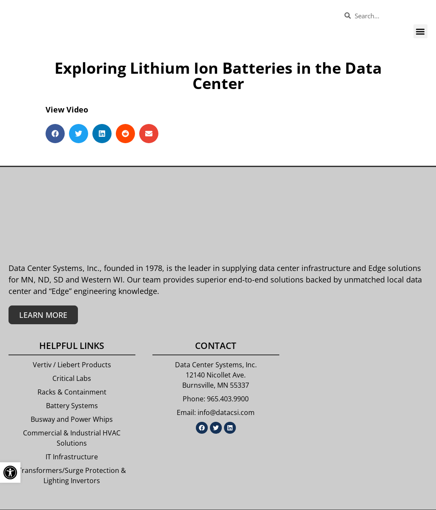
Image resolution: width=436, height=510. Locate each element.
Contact (215, 346)
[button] (420, 31)
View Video (67, 109)
